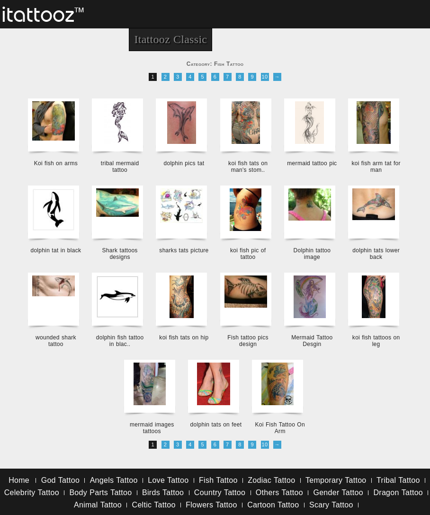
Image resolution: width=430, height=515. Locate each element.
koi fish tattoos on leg (376, 340)
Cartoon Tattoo (273, 505)
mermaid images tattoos (152, 428)
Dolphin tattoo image (312, 253)
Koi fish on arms (56, 163)
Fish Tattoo (218, 480)
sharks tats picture (183, 250)
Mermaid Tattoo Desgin (311, 340)
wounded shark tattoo (56, 340)
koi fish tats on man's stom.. (248, 166)
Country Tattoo (219, 492)
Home (19, 480)
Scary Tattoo (331, 505)
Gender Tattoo (338, 492)
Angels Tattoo (114, 480)
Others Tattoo (279, 492)
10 (265, 77)
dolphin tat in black (55, 250)
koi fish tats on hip (183, 337)
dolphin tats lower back (376, 253)
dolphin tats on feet (216, 424)
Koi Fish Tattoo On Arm (280, 428)
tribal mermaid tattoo (120, 166)
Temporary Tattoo (336, 480)
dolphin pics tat (183, 163)
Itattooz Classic (170, 39)
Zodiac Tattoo (271, 480)
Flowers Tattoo (211, 505)
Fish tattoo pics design (248, 340)
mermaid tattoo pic (312, 163)
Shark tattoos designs (120, 253)
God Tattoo (60, 480)
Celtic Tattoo (154, 505)
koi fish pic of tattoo (248, 253)
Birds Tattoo (163, 492)
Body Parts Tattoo (100, 492)
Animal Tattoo (98, 505)
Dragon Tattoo (398, 492)
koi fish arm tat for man (375, 166)
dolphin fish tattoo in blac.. (120, 340)
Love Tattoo (168, 480)
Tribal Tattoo (398, 480)
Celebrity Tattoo (31, 492)
